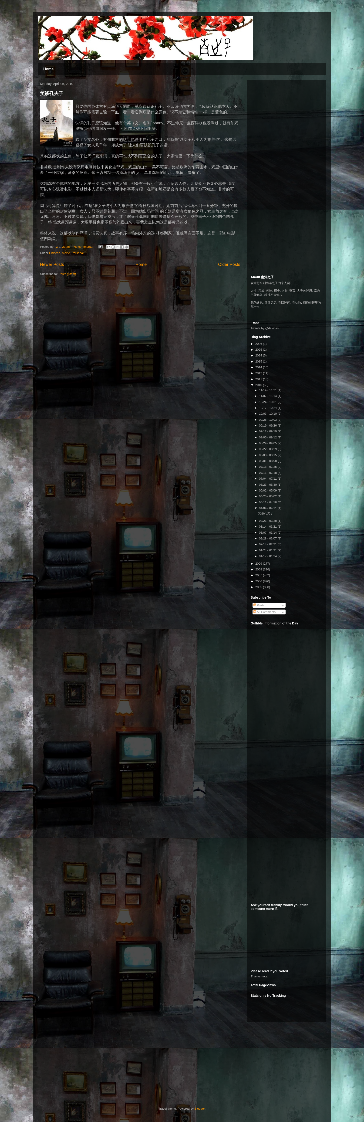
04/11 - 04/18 (268, 502)
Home (48, 69)
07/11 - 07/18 (268, 473)
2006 (259, 581)
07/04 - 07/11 (268, 478)
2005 (259, 587)
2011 (259, 379)
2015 (259, 361)
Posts (259, 605)
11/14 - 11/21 (268, 390)
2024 (259, 355)
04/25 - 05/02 (268, 496)
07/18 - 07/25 (268, 466)
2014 (259, 367)
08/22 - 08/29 (268, 449)
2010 (259, 385)
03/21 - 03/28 (268, 520)
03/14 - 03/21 (268, 526)
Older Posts (229, 264)
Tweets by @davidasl (265, 328)
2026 (259, 344)
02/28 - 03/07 (268, 538)
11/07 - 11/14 (268, 396)
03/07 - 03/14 (268, 532)
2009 (259, 563)
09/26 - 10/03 (268, 419)
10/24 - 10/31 (268, 402)
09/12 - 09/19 (268, 431)
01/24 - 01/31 (268, 550)
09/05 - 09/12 (268, 437)
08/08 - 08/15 (268, 455)
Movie (66, 253)
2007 (259, 575)
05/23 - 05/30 (268, 484)
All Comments (264, 612)
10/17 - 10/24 (268, 408)
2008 (259, 569)
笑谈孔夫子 (51, 93)
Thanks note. (259, 976)
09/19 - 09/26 (268, 425)
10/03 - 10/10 (268, 413)
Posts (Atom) (67, 274)
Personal (78, 253)
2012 (259, 373)
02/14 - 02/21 (268, 544)
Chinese (54, 253)
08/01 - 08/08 (268, 461)
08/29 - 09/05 (268, 443)
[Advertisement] (285, 112)
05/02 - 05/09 (268, 490)
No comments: (84, 246)
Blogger (200, 1108)
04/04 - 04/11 (268, 508)
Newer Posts (52, 264)
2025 (259, 349)
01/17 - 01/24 (268, 556)
